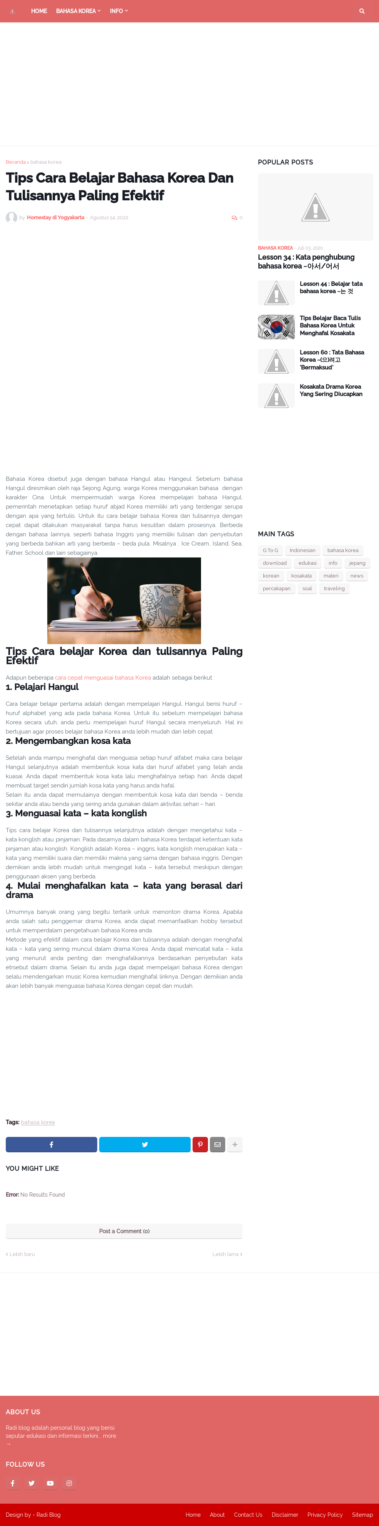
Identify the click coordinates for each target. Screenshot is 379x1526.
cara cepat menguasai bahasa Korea (103, 677)
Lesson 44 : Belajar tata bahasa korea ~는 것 (331, 287)
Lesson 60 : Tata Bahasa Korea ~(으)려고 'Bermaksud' (332, 360)
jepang (357, 563)
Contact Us (248, 1515)
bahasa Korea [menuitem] (76, 11)
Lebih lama (226, 1254)
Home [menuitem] (39, 11)
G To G (270, 550)
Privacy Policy (325, 1515)
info (333, 563)
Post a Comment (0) (124, 1231)
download (275, 563)
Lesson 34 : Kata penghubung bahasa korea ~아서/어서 (306, 261)
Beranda (16, 162)
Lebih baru (22, 1254)
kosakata (301, 576)
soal (307, 588)
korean (271, 576)
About (217, 1515)
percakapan (277, 588)
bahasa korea (46, 162)
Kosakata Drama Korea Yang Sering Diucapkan (331, 390)
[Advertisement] (189, 84)
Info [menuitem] (116, 11)
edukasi (308, 563)
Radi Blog (49, 1515)
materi (331, 576)
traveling (334, 588)
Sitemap (362, 1515)
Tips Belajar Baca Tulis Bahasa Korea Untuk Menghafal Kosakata (330, 326)
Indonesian (303, 550)
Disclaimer (285, 1515)
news (357, 576)
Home (193, 1515)
